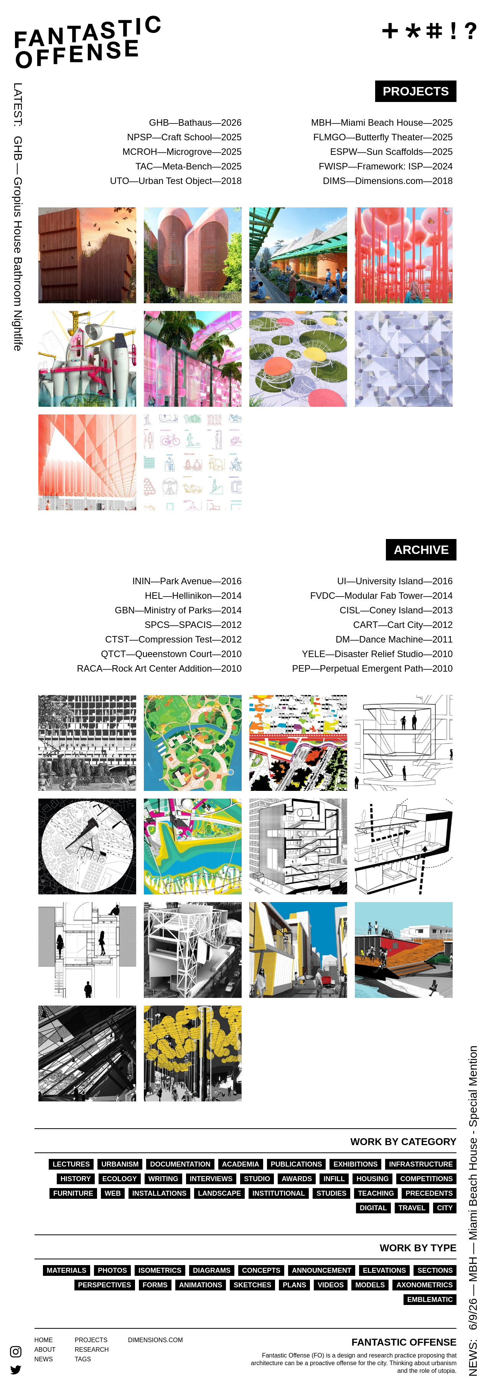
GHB (18, 148)
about (45, 1349)
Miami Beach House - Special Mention (472, 1143)
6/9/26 (472, 1314)
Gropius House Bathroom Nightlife (18, 264)
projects (91, 1340)
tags (83, 1359)
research (92, 1349)
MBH (472, 1269)
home (44, 1340)
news (44, 1359)
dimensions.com (155, 1340)
